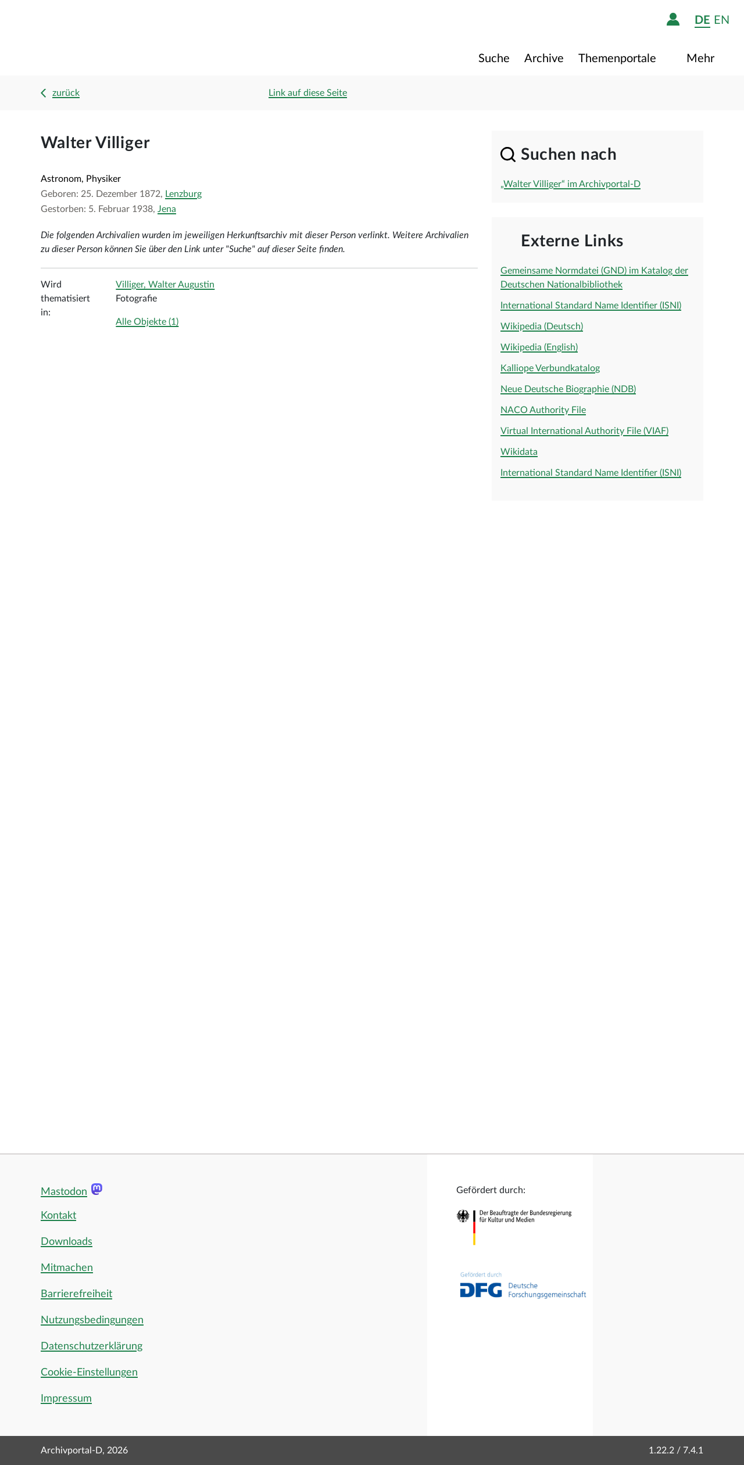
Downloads (66, 1242)
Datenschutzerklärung (91, 1346)
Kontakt (58, 1216)
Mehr (701, 58)
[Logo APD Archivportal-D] (85, 38)
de (702, 20)
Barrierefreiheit (76, 1294)
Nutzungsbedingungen (92, 1320)
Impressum (66, 1399)
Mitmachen (67, 1268)
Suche (494, 58)
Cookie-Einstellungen (89, 1372)
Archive (544, 58)
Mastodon (64, 1192)
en (721, 20)
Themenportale (618, 58)
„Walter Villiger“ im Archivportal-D (570, 184)
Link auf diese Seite (308, 93)
